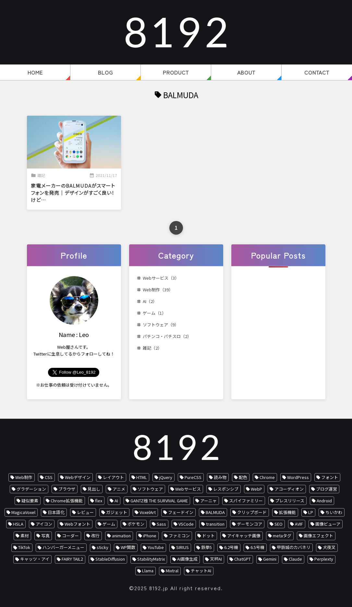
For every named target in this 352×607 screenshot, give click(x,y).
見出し (94, 489)
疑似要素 (29, 500)
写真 (45, 535)
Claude (295, 559)
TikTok (24, 547)
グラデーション (31, 489)
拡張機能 (287, 512)
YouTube (156, 547)
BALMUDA (215, 512)
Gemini (269, 559)
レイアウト (113, 477)
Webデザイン (78, 477)
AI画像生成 (187, 559)
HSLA (18, 524)
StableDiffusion (110, 559)
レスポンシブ (225, 489)
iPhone (149, 535)
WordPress (298, 477)
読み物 (220, 477)
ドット (208, 535)
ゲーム (109, 524)
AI (116, 500)
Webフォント (77, 524)
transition (215, 524)
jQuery (165, 477)
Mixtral (172, 570)
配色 (243, 477)
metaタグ (282, 535)
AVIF (299, 524)
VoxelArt (148, 512)
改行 (95, 535)
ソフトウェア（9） (161, 324)
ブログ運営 (326, 489)
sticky (102, 547)
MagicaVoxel (23, 512)
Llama (147, 570)
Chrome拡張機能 (67, 500)
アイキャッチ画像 (244, 535)
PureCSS (193, 477)
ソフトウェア (150, 489)
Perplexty (323, 559)
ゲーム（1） (154, 313)
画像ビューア (327, 524)
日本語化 (56, 512)
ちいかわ (333, 512)
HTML (141, 477)
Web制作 (23, 477)
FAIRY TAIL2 (72, 559)
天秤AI (216, 559)
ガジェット (116, 512)
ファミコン (179, 535)
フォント (329, 477)
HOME (35, 72)
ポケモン (135, 524)
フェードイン (180, 512)
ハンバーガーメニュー (63, 547)
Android (324, 500)
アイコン (44, 524)
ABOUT (246, 72)
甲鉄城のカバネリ (293, 547)
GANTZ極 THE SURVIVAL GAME (159, 500)
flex (98, 500)
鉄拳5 (206, 547)
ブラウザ (66, 489)
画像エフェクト (318, 535)
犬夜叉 (329, 547)
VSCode (186, 524)
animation (121, 535)
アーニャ (208, 500)
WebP (256, 489)
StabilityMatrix (151, 559)
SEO (278, 524)
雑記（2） (152, 348)
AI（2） (150, 301)
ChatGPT (242, 559)
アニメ (119, 489)
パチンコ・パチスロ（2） (167, 336)
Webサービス (188, 489)
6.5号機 (257, 547)
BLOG (105, 72)
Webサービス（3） (161, 278)
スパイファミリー (246, 500)
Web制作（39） (158, 289)
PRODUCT (176, 72)
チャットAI (201, 570)
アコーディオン (289, 489)
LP (310, 512)
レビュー (85, 512)
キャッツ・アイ (34, 559)
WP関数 (128, 547)
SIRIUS (182, 547)
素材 (24, 535)
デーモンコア (249, 524)
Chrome (267, 477)
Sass (161, 524)
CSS (49, 477)
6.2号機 (231, 547)
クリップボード (252, 512)
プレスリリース (289, 500)
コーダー (70, 535)
